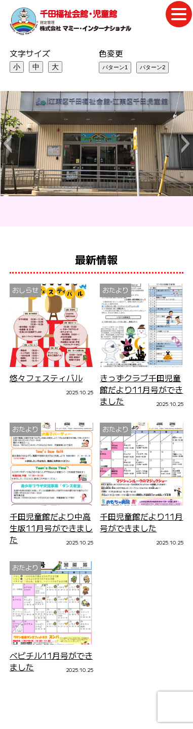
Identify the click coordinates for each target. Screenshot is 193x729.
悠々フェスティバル (46, 378)
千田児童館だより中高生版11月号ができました (51, 528)
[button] (7, 143)
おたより (115, 290)
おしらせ (25, 290)
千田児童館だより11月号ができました (141, 522)
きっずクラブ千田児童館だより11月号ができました (141, 389)
